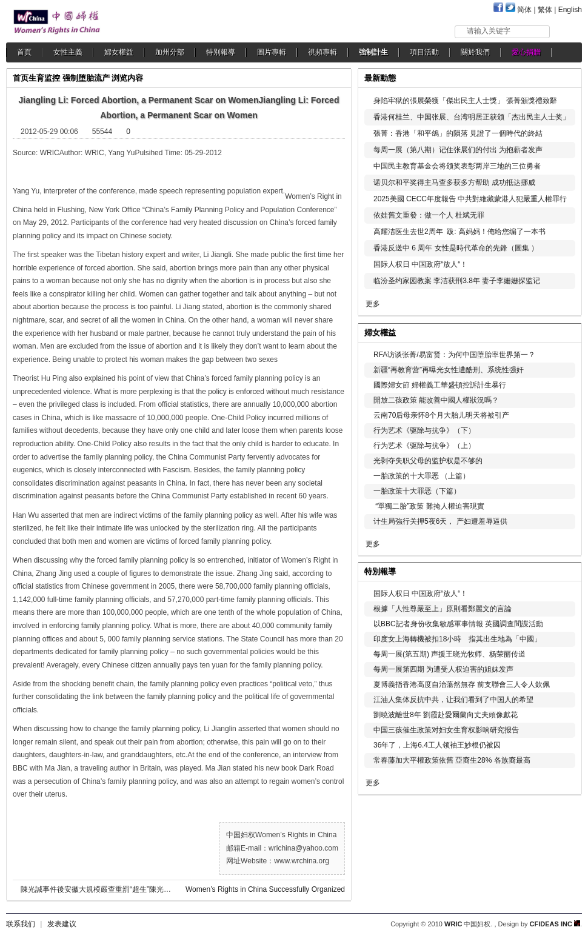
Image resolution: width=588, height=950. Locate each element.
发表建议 (61, 924)
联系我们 (20, 924)
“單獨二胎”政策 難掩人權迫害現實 (428, 506)
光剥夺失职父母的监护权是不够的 (428, 461)
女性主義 (67, 52)
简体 (524, 9)
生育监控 (44, 77)
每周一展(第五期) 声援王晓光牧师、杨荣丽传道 (449, 654)
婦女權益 (118, 52)
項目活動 (424, 52)
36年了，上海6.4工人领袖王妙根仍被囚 (437, 745)
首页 (20, 77)
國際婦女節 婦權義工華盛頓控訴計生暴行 (439, 385)
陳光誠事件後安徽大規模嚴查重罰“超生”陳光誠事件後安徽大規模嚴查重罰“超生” (149, 889)
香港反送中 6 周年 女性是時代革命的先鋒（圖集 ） (455, 248)
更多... (564, 331)
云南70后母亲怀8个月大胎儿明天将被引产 (441, 415)
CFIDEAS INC (555, 924)
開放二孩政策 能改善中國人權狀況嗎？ (436, 400)
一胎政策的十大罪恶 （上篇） (421, 476)
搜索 (566, 31)
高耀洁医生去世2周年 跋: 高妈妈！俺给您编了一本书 (459, 231)
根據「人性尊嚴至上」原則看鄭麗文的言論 (442, 608)
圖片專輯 (271, 52)
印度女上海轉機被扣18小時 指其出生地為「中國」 (457, 639)
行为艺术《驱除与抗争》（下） (424, 430)
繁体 (545, 9)
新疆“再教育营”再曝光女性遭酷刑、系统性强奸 (448, 370)
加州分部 (169, 52)
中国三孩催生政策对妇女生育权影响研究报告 (446, 730)
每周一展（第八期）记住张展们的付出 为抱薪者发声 (458, 150)
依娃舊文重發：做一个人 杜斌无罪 (428, 215)
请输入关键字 (488, 31)
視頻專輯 (322, 52)
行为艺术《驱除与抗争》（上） (424, 445)
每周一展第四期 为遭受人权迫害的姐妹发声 (443, 669)
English (570, 9)
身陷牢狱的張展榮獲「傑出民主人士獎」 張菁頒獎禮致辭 (465, 100)
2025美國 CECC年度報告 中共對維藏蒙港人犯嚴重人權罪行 (470, 199)
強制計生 (373, 52)
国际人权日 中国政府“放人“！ (420, 264)
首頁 (24, 52)
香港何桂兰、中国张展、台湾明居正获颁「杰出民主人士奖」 (471, 117)
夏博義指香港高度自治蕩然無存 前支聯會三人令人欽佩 (461, 684)
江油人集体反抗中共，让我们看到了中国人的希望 (453, 699)
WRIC (453, 924)
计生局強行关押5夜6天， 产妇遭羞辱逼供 (440, 521)
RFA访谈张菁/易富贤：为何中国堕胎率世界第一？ (454, 354)
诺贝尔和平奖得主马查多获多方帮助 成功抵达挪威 (454, 182)
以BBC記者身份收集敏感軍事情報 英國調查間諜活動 (458, 624)
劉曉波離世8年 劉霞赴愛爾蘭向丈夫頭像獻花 (445, 715)
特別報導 (220, 52)
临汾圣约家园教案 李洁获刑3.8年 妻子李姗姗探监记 (456, 280)
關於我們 (475, 52)
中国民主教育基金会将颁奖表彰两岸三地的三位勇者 (457, 166)
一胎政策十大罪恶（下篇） (417, 491)
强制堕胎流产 (86, 77)
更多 (373, 303)
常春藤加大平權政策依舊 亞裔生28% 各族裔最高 (451, 760)
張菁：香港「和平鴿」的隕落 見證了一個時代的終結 (458, 133)
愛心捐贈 (526, 52)
